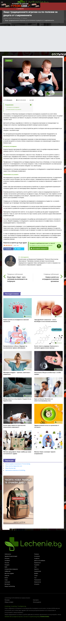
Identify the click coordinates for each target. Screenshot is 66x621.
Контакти (35, 600)
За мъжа (7, 558)
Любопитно (8, 554)
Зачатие (7, 562)
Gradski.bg (7, 606)
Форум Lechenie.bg (10, 586)
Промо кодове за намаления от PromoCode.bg (17, 464)
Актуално (36, 584)
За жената (37, 556)
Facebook (7, 248)
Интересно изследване (13, 107)
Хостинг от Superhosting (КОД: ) (36, 616)
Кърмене (36, 565)
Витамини (7, 584)
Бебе (6, 567)
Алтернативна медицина (11, 569)
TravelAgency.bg (22, 606)
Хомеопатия (37, 571)
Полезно (24, 18)
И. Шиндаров (8, 100)
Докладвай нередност (39, 248)
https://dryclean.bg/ (10, 468)
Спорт (36, 575)
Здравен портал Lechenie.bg (11, 18)
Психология (37, 580)
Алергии (7, 575)
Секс (35, 567)
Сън (35, 577)
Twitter (18, 248)
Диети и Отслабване (39, 560)
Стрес (6, 580)
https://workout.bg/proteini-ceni (13, 466)
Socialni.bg (14, 606)
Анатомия (7, 582)
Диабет (36, 573)
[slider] (8, 245)
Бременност (37, 562)
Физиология (37, 582)
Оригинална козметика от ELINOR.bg (15, 470)
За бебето (7, 560)
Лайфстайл (7, 571)
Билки (6, 577)
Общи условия (9, 602)
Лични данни (37, 602)
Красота (36, 569)
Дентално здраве (9, 573)
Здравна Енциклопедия (11, 556)
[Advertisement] (33, 39)
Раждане (7, 565)
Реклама (7, 600)
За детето (36, 558)
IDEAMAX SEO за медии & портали (14, 616)
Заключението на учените (14, 109)
